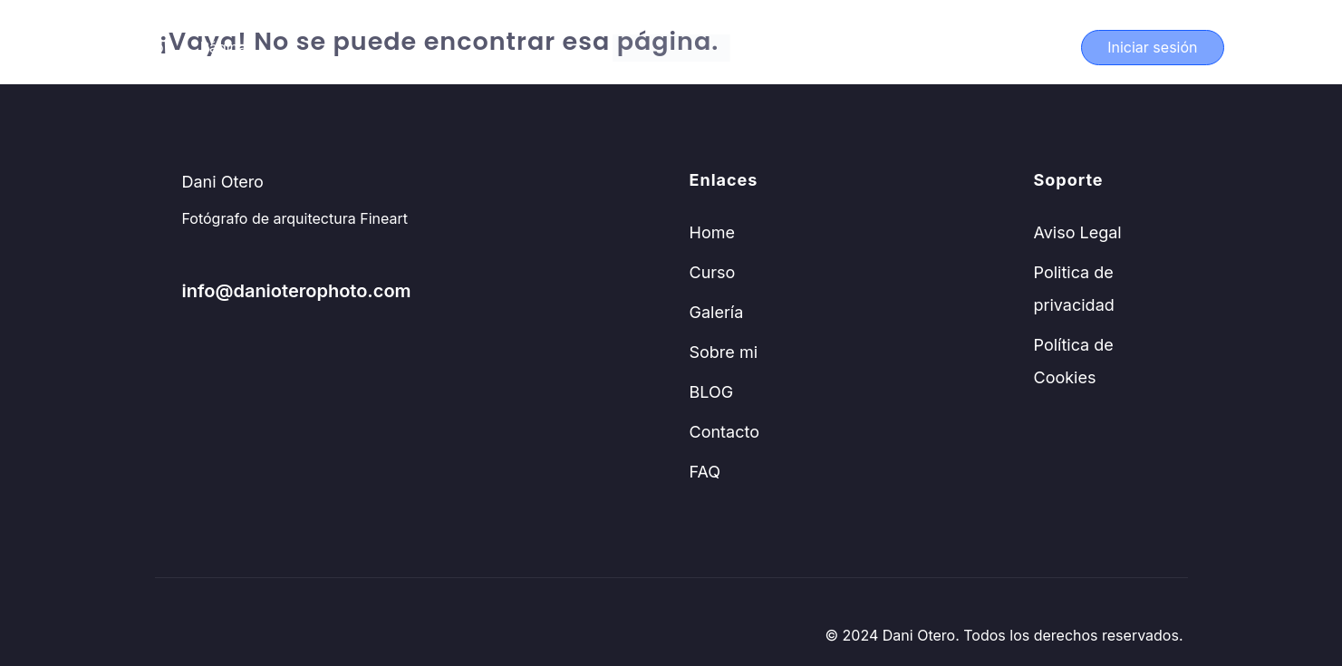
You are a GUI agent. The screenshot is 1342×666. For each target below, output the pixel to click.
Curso (143, 47)
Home (712, 232)
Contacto (724, 431)
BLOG (712, 391)
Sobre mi (724, 352)
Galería (717, 312)
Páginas (227, 47)
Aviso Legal (1078, 232)
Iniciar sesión (1152, 47)
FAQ (705, 471)
